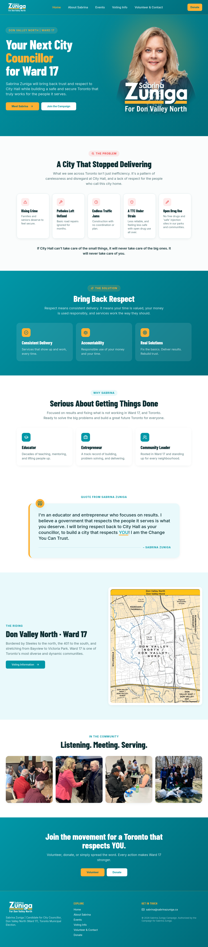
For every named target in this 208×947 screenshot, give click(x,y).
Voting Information (25, 664)
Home (57, 7)
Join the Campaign (58, 106)
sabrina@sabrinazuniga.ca (160, 909)
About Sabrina (78, 7)
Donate (194, 7)
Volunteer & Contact (149, 7)
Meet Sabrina (22, 106)
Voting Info (119, 7)
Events (100, 7)
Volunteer (93, 872)
